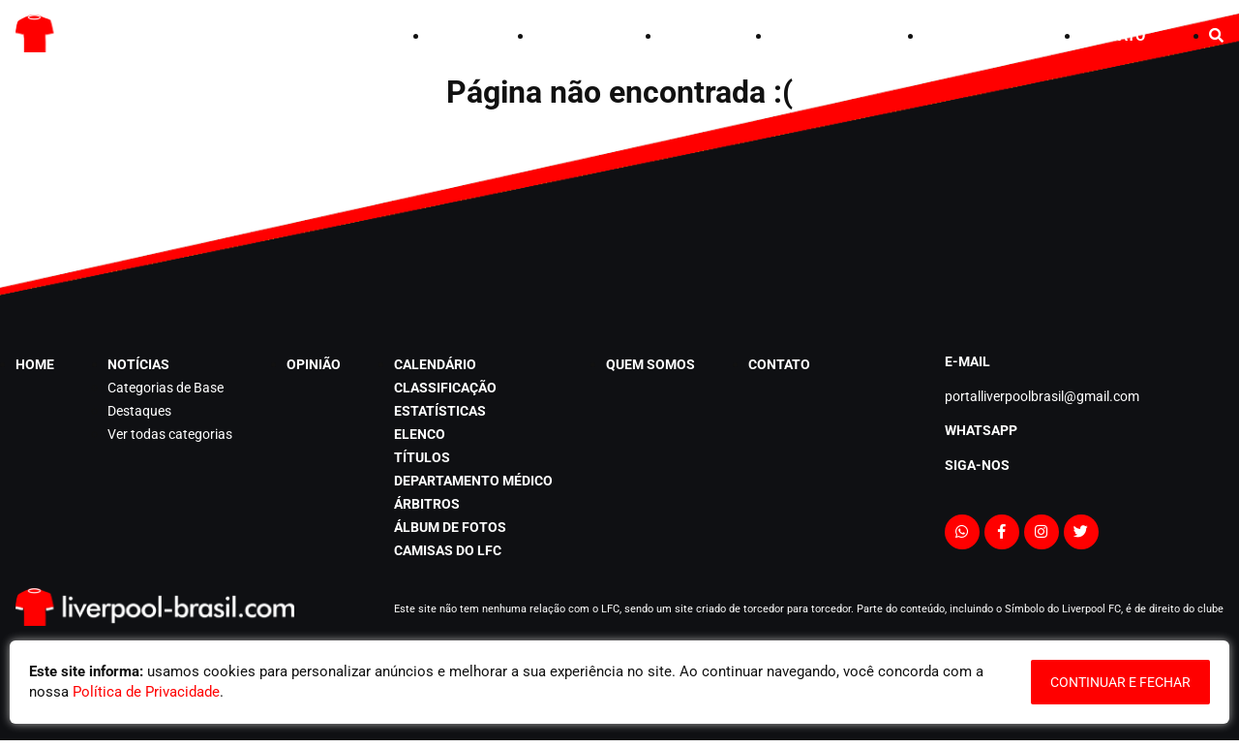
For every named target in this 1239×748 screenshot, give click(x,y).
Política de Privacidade (146, 692)
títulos (422, 457)
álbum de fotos (450, 527)
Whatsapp (981, 430)
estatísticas (440, 411)
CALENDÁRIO (815, 36)
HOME (449, 36)
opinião (684, 36)
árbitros (427, 504)
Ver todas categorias (169, 434)
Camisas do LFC (447, 550)
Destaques (139, 411)
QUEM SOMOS (969, 36)
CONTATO (1112, 36)
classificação (445, 387)
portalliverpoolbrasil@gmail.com (1042, 396)
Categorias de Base (165, 387)
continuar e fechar (1120, 682)
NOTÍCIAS (565, 36)
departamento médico (473, 480)
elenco (419, 434)
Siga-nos (977, 465)
